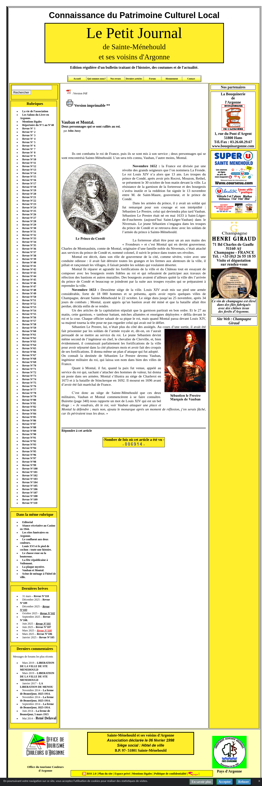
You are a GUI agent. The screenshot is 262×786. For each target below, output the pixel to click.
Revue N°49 (29, 293)
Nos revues (115, 78)
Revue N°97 (29, 458)
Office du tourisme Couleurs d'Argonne (45, 768)
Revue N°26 (29, 214)
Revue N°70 (29, 365)
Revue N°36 (29, 248)
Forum (152, 78)
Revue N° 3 (28, 135)
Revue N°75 (29, 382)
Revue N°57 (29, 320)
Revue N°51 (29, 300)
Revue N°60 (29, 331)
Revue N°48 (29, 290)
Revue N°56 (29, 317)
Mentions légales (32, 121)
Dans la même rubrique (34, 514)
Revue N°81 (29, 403)
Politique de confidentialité (169, 773)
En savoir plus (201, 781)
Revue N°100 (29, 468)
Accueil (77, 78)
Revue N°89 (29, 430)
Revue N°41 (29, 265)
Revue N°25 (29, 211)
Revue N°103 (29, 478)
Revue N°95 (29, 451)
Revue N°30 (29, 228)
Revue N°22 (29, 200)
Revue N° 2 (28, 132)
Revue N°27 (29, 217)
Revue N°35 (29, 245)
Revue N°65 (29, 348)
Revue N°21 (29, 197)
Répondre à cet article (76, 430)
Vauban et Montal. (33, 570)
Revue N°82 (29, 406)
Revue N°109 (29, 499)
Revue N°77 (29, 389)
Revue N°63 (29, 341)
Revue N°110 (29, 503)
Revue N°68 (29, 358)
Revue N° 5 (28, 142)
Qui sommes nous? (96, 78)
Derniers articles (134, 78)
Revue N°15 (29, 176)
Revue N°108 (29, 496)
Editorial (27, 522)
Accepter (225, 781)
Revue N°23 (29, 204)
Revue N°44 (29, 276)
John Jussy (74, 130)
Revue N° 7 (28, 149)
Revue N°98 (29, 461)
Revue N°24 (29, 207)
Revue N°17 (29, 183)
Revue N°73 (29, 375)
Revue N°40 (29, 262)
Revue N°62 (29, 338)
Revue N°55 (29, 314)
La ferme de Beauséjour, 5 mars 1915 (35, 712)
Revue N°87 (29, 424)
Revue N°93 (29, 444)
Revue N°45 (29, 279)
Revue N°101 (29, 472)
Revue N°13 (29, 169)
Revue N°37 (29, 252)
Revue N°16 (29, 180)
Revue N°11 (29, 162)
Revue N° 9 (28, 156)
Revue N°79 (29, 396)
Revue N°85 (29, 417)
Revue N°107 (29, 492)
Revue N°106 (29, 489)
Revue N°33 (29, 238)
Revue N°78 (29, 393)
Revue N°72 (29, 372)
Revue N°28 (29, 221)
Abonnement (171, 78)
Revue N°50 (29, 296)
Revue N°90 (29, 434)
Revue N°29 (29, 224)
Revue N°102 (29, 475)
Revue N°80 (29, 399)
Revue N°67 (29, 355)
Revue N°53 (29, 307)
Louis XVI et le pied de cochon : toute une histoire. (36, 548)
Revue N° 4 (28, 138)
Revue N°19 (29, 190)
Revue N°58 (29, 324)
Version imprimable (86, 105)
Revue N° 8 (28, 152)
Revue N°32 (29, 235)
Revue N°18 (29, 186)
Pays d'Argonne (229, 771)
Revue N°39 (29, 259)
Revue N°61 (29, 334)
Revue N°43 (29, 272)
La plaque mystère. (33, 566)
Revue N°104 (29, 482)
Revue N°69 (29, 362)
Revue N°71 (29, 369)
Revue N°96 (29, 454)
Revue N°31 (29, 231)
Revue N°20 (29, 193)
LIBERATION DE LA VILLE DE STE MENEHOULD (37, 666)
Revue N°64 (29, 345)
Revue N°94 (29, 448)
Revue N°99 (29, 465)
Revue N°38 (29, 255)
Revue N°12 (29, 166)
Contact (191, 78)
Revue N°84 (29, 413)
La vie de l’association (35, 111)
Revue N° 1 (28, 128)
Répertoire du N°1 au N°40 (38, 125)
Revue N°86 (29, 420)
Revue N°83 (29, 410)
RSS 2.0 (90, 773)
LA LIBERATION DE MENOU (36, 685)
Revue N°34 (29, 241)
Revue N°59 (29, 327)
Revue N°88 (29, 427)
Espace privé (122, 773)
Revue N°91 (29, 437)
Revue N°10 (29, 159)
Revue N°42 (29, 269)
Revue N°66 (29, 351)
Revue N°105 (29, 485)
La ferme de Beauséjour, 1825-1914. (37, 692)
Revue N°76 (29, 386)
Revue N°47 (29, 286)
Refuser (243, 781)
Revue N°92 (29, 441)
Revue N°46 (29, 283)
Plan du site (105, 773)
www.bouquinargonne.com (233, 146)
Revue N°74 (29, 379)
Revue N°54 (29, 310)
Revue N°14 (29, 173)
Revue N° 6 (28, 145)
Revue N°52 (29, 303)
